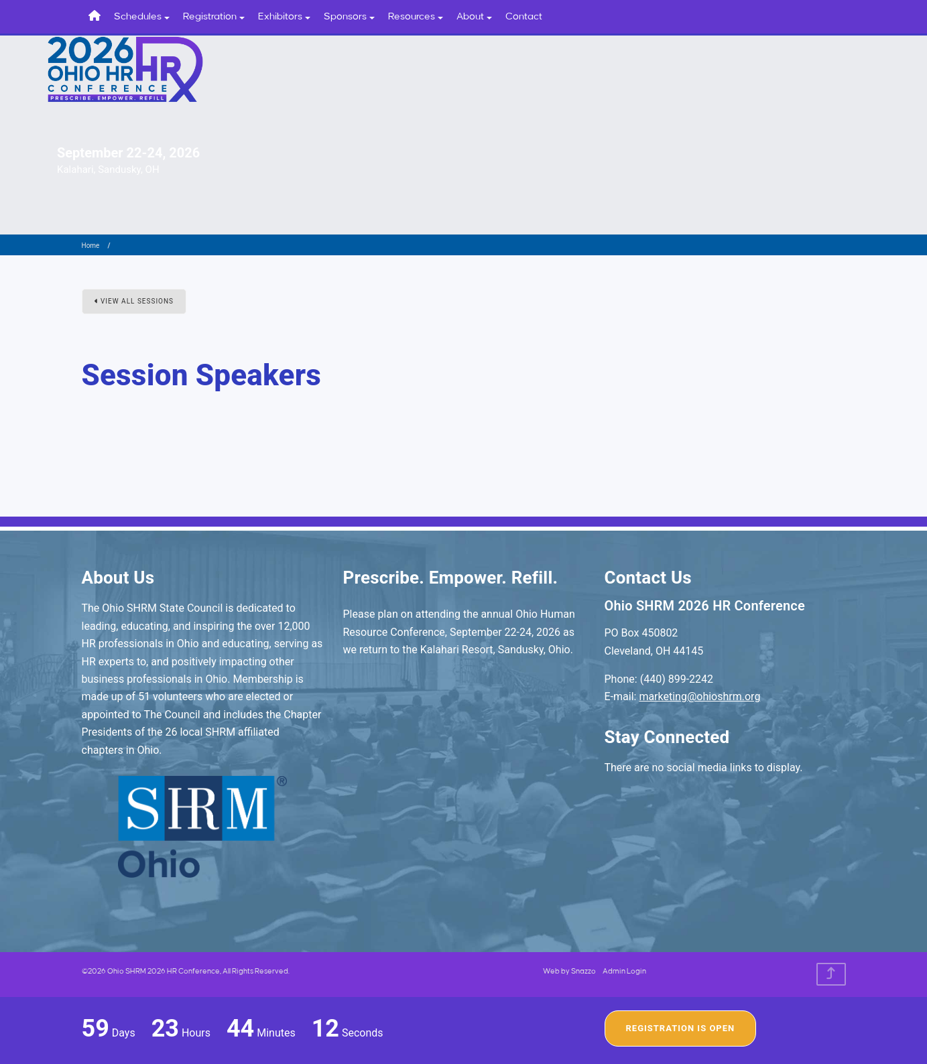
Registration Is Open (680, 1028)
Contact (523, 16)
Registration (214, 16)
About (474, 16)
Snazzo (583, 972)
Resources (415, 16)
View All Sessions (134, 301)
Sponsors (349, 16)
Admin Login (624, 972)
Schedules (142, 16)
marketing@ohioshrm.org (699, 696)
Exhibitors (284, 16)
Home (91, 245)
